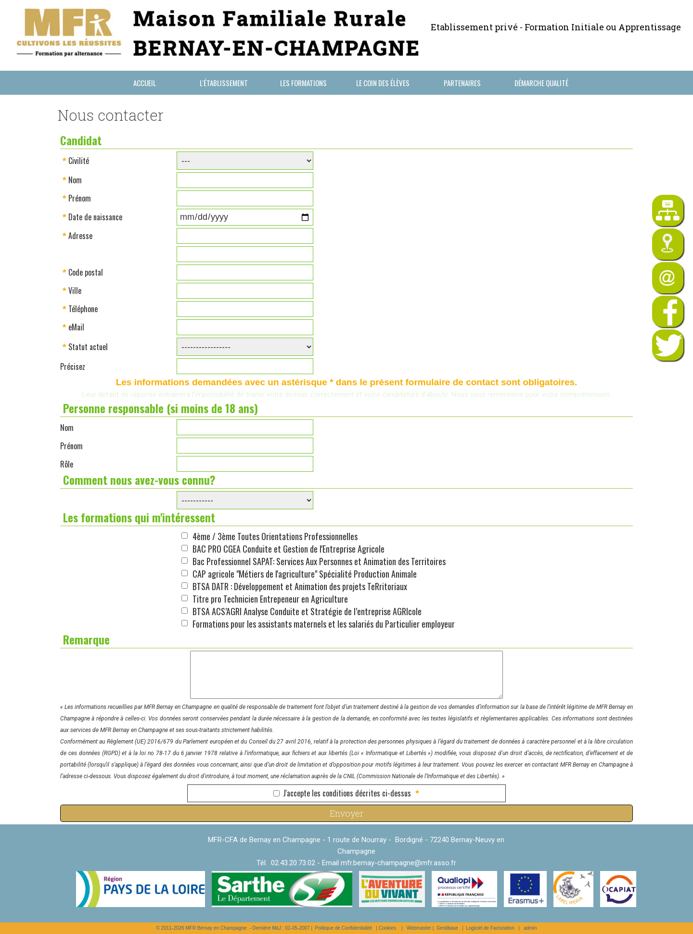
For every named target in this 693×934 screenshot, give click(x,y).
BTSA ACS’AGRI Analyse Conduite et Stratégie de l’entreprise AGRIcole (307, 611)
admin (530, 928)
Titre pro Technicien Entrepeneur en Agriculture (270, 599)
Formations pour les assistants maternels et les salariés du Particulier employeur (323, 624)
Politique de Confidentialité (343, 928)
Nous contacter (144, 106)
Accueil (144, 82)
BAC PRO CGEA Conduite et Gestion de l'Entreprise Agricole (288, 549)
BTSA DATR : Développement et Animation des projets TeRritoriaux (299, 586)
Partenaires (462, 82)
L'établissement (224, 82)
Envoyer (346, 813)
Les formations (303, 82)
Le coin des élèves (383, 82)
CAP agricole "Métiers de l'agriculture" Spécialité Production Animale (304, 574)
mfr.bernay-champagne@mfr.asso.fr (398, 862)
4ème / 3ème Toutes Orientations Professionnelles (275, 536)
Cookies (387, 928)
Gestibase (447, 928)
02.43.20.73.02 (293, 862)
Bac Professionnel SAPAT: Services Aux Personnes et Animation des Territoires (319, 561)
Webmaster (419, 928)
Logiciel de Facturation (490, 928)
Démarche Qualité (541, 82)
